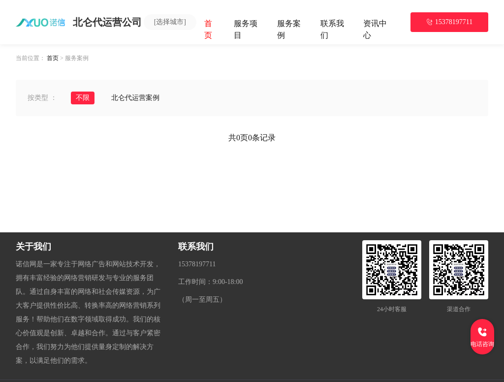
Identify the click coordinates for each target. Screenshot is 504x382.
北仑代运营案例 (135, 97)
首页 (53, 58)
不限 (83, 97)
